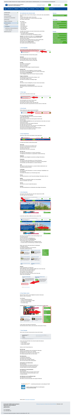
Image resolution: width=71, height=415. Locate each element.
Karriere (51, 8)
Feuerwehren (55, 33)
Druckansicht (32, 399)
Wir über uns (10, 8)
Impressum (42, 404)
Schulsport (55, 37)
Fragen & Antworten (21, 1)
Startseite (6, 1)
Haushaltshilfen (56, 27)
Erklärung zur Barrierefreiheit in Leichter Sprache (11, 29)
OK (49, 4)
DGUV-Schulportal (57, 39)
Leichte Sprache (29, 1)
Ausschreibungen (7, 16)
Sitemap (37, 404)
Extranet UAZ (14, 1)
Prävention (22, 8)
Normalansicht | (46, 1)
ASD (27, 8)
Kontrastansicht (52, 1)
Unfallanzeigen (7, 12)
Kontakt (9, 1)
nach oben (27, 399)
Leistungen (32, 8)
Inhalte (6, 24)
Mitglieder (17, 8)
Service (46, 8)
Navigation (7, 26)
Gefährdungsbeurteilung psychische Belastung (58, 42)
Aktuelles (5, 8)
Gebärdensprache (35, 1)
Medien (42, 8)
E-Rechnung (6, 19)
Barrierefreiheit (53, 404)
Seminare (55, 23)
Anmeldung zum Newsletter (9, 17)
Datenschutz (47, 404)
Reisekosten (6, 14)
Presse (37, 8)
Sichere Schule (56, 35)
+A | (42, 1)
